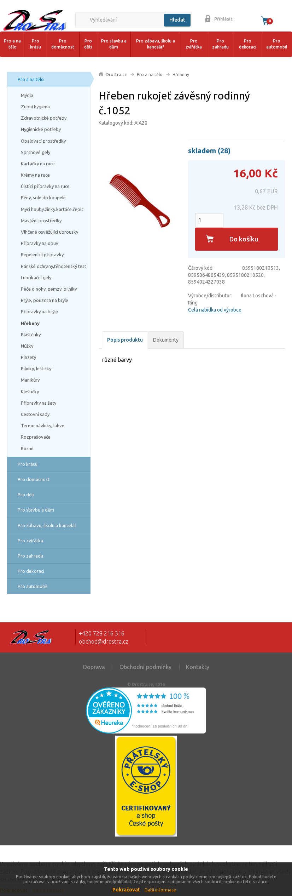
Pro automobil (276, 44)
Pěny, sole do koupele (43, 197)
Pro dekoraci (247, 44)
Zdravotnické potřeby (43, 117)
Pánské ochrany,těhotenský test (53, 266)
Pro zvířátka (194, 44)
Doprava (94, 667)
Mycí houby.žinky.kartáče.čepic (52, 209)
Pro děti (88, 44)
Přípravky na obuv (39, 243)
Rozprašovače (36, 436)
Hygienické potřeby (41, 129)
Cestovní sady (35, 414)
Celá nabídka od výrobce (214, 310)
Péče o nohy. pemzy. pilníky (49, 288)
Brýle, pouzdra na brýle (44, 300)
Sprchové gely (35, 152)
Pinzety (28, 357)
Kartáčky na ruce (38, 163)
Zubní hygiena (35, 106)
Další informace (160, 890)
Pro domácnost (62, 44)
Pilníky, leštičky (36, 368)
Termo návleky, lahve (42, 425)
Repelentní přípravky (42, 254)
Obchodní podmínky (145, 667)
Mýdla (27, 95)
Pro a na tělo (12, 44)
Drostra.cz (116, 74)
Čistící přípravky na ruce (45, 186)
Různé (27, 448)
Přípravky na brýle (39, 311)
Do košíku (243, 238)
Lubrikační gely (36, 277)
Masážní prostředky (41, 220)
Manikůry (30, 379)
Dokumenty (166, 340)
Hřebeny (30, 323)
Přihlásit (223, 18)
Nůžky (27, 345)
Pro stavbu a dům (114, 44)
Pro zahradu (220, 44)
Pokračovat (126, 889)
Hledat (177, 20)
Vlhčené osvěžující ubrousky (49, 231)
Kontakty (197, 667)
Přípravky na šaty (38, 402)
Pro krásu (35, 44)
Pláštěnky (31, 334)
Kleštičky (30, 391)
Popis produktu (125, 340)
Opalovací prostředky (43, 140)
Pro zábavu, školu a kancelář (155, 44)
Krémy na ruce (35, 174)
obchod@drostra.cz (103, 641)
